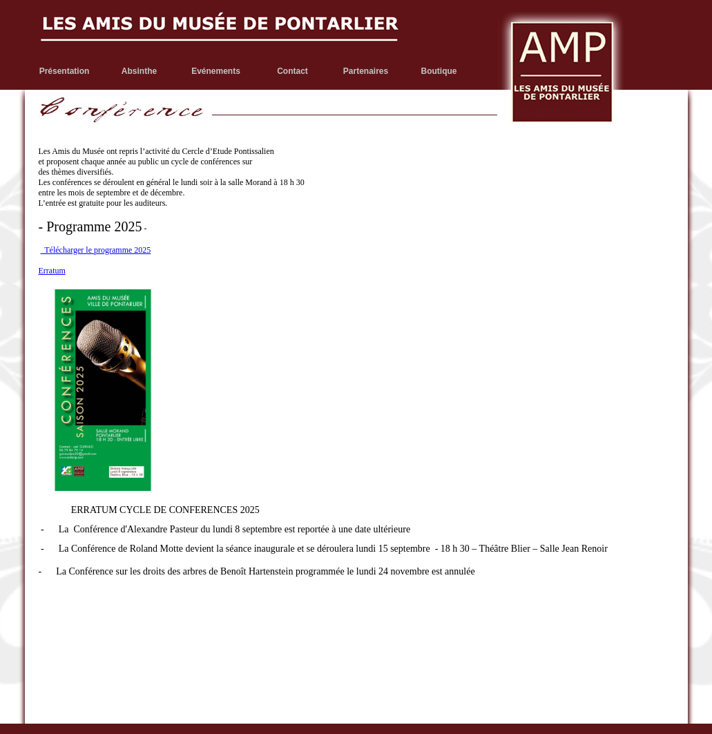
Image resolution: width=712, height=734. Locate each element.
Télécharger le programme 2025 (96, 250)
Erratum (52, 271)
